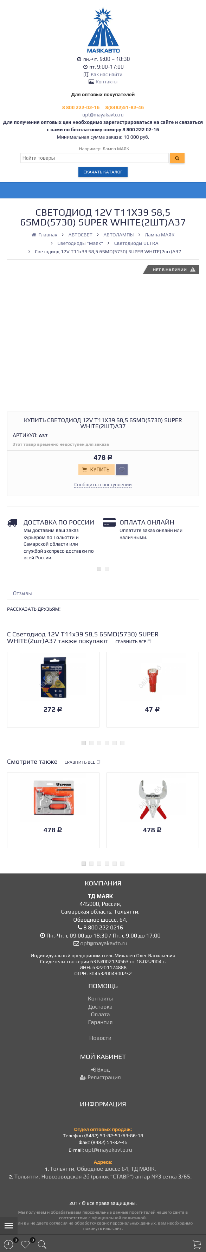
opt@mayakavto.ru (102, 114)
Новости (100, 1038)
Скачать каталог (103, 171)
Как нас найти (106, 74)
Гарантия (100, 1022)
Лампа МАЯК (116, 148)
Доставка (100, 1006)
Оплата (100, 1014)
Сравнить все (133, 641)
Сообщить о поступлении (102, 484)
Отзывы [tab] (22, 593)
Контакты (106, 81)
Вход (100, 1069)
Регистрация (100, 1077)
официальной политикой (118, 1217)
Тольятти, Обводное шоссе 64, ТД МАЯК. (103, 1168)
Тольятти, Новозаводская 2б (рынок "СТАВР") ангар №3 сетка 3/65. (103, 1176)
